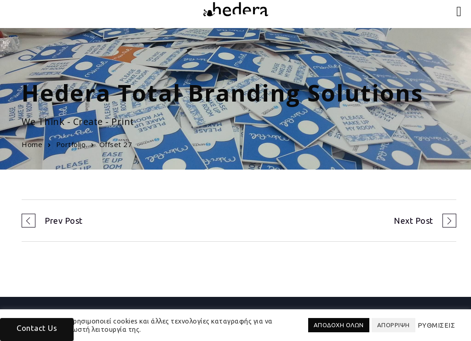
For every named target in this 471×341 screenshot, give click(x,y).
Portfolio (71, 144)
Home (32, 144)
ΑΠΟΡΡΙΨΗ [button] (393, 325)
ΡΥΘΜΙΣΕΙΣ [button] (436, 325)
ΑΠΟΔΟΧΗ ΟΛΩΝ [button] (339, 325)
